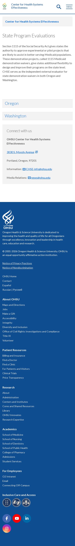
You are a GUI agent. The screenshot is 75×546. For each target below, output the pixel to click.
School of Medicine (12, 434)
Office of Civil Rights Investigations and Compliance (31, 331)
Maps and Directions (13, 304)
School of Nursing (12, 439)
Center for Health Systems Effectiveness (27, 6)
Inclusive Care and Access (19, 494)
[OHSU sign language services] (17, 506)
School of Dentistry (13, 443)
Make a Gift (8, 313)
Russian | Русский (12, 289)
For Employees (12, 471)
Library (6, 410)
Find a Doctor (9, 359)
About (5, 392)
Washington (15, 115)
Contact (7, 280)
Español (6, 285)
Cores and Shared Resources (18, 406)
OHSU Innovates (11, 414)
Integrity (7, 322)
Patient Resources (14, 350)
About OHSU (10, 299)
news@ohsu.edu (40, 177)
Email (5, 480)
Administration (10, 397)
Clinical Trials (9, 373)
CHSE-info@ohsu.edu (39, 169)
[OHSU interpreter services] (26, 506)
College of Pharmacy (13, 452)
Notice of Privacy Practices (17, 263)
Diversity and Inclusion (14, 327)
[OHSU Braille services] (7, 506)
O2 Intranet (9, 476)
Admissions (8, 456)
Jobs (5, 309)
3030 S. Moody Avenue (20, 152)
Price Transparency (13, 377)
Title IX (6, 335)
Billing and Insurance (13, 355)
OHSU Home (9, 276)
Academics (9, 429)
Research (8, 387)
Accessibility (9, 318)
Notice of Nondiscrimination (17, 267)
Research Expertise (13, 419)
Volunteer (8, 340)
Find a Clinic (8, 364)
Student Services (11, 461)
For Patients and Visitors (16, 368)
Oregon (12, 103)
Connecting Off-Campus (16, 485)
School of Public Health (15, 447)
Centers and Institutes (15, 401)
